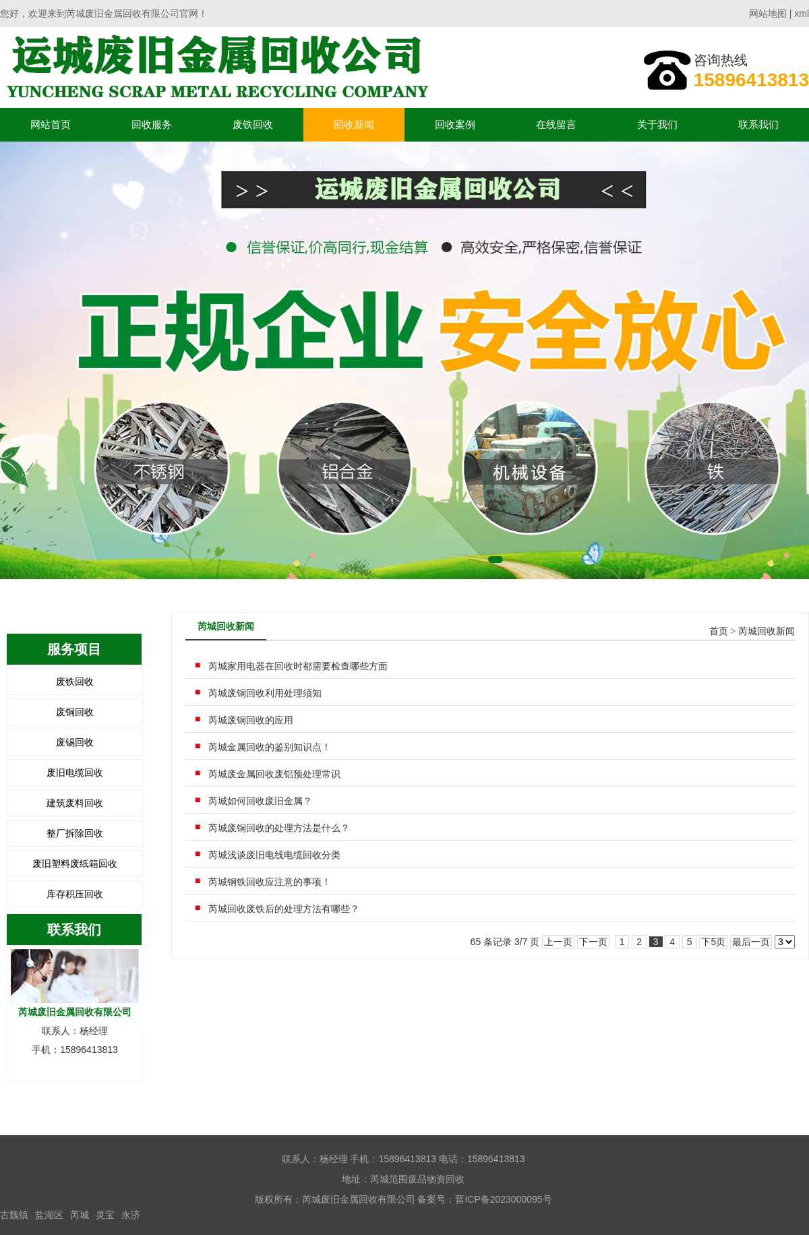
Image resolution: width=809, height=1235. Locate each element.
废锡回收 (75, 742)
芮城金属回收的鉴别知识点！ (269, 747)
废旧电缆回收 (75, 772)
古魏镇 (14, 1214)
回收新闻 (354, 124)
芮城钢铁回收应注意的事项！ (269, 881)
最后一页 (751, 941)
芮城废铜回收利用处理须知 (265, 693)
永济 (130, 1214)
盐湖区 (49, 1214)
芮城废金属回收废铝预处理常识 (274, 774)
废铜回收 (75, 711)
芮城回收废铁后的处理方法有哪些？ (283, 908)
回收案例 (455, 124)
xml (801, 13)
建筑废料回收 (75, 802)
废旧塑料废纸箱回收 (74, 863)
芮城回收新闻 (766, 631)
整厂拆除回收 (75, 833)
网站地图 (768, 13)
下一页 (593, 941)
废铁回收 (253, 124)
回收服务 (151, 124)
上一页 (558, 941)
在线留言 (556, 124)
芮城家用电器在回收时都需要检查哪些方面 (298, 666)
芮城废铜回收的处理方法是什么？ (279, 827)
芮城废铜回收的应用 (250, 720)
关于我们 (657, 124)
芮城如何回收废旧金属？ (260, 800)
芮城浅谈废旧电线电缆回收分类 (274, 854)
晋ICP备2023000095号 (503, 1199)
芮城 (79, 1214)
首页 (718, 631)
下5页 (713, 941)
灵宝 (105, 1214)
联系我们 (758, 124)
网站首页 (50, 124)
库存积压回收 (75, 893)
